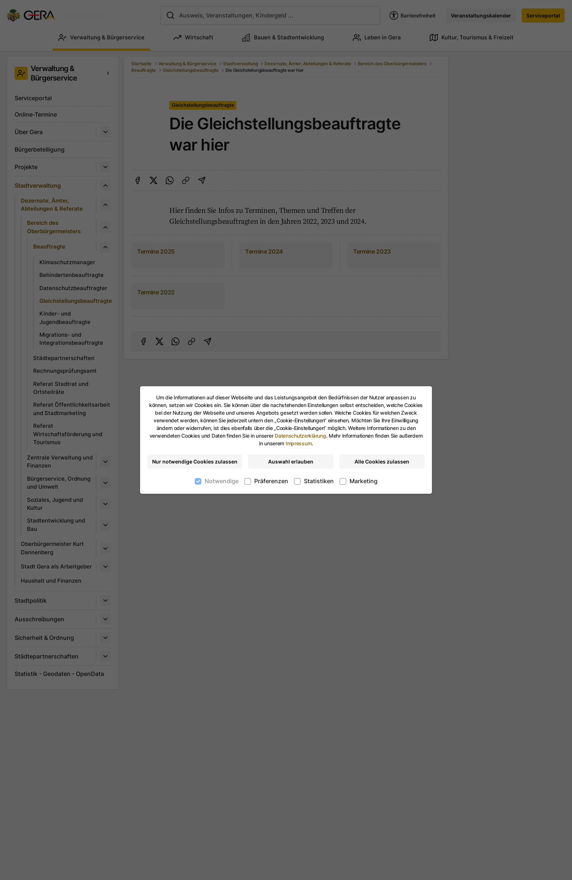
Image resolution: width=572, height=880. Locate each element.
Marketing (363, 481)
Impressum (299, 443)
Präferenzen (271, 481)
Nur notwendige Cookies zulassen (194, 461)
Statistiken (319, 481)
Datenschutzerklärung (300, 436)
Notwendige (222, 481)
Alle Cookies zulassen (382, 461)
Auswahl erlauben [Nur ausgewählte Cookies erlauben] (290, 461)
